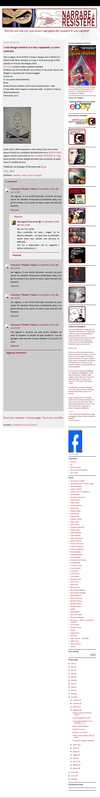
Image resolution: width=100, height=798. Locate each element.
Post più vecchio (52, 418)
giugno (75, 751)
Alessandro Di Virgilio (77, 481)
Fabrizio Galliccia (75, 541)
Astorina (73, 462)
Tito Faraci (73, 636)
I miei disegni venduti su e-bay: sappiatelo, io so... (82, 722)
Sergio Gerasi (74, 633)
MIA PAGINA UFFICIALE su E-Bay (46, 156)
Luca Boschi (74, 571)
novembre (76, 703)
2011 (72, 776)
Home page (33, 418)
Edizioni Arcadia (75, 467)
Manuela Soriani (75, 579)
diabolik (16, 175)
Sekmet (72, 630)
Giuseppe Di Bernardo (27, 222)
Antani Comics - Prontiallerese (80, 492)
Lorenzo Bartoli (75, 568)
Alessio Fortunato (76, 486)
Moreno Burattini (76, 615)
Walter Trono (74, 641)
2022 (72, 670)
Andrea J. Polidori (76, 489)
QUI (5, 67)
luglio (75, 748)
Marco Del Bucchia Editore (79, 470)
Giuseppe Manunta (76, 555)
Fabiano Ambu (75, 530)
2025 (72, 664)
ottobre (75, 707)
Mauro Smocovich (76, 598)
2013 (72, 697)
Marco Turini (74, 582)
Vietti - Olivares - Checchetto (79, 638)
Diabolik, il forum (76, 519)
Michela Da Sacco (76, 601)
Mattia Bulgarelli (75, 595)
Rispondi (15, 210)
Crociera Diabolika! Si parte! (81, 718)
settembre (76, 710)
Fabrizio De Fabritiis (76, 538)
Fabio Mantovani (75, 533)
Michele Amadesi (76, 604)
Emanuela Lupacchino (77, 527)
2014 (72, 694)
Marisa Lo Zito (75, 587)
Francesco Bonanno (76, 546)
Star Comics (74, 473)
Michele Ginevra (75, 606)
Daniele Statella (75, 511)
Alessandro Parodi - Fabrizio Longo (82, 484)
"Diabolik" (71, 332)
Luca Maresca (74, 574)
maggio (75, 755)
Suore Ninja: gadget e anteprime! (83, 741)
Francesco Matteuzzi (77, 549)
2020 (72, 674)
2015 (72, 690)
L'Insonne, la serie (76, 566)
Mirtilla (72, 609)
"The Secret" (80, 381)
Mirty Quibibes (75, 612)
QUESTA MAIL (54, 153)
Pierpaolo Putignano (77, 617)
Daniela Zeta (74, 508)
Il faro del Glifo (75, 557)
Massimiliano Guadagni (78, 593)
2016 (72, 687)
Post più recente (14, 418)
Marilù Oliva (74, 585)
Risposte (18, 217)
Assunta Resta (75, 495)
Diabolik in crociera (78, 729)
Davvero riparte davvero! (80, 726)
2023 (72, 667)
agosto (75, 745)
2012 (72, 772)
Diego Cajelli (74, 522)
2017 (72, 684)
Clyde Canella (74, 503)
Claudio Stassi (75, 500)
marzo (75, 761)
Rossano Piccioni (75, 627)
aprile (75, 758)
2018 (72, 680)
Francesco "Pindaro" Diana (24, 189)
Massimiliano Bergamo (78, 590)
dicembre (76, 700)
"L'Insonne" (90, 377)
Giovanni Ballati (75, 552)
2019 (72, 677)
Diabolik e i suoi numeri (80, 732)
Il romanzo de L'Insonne (78, 560)
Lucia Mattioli (74, 576)
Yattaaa (72, 646)
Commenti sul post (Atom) (25, 425)
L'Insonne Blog (75, 563)
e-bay (23, 175)
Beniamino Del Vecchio (78, 497)
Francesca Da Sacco (76, 544)
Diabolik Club (74, 516)
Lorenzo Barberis (74, 420)
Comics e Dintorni (76, 505)
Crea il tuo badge (73, 454)
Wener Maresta (75, 644)
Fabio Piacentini (75, 535)
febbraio (76, 765)
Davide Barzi (74, 514)
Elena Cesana (74, 525)
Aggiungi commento (16, 353)
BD (71, 465)
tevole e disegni (34, 175)
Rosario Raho (74, 625)
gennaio (76, 768)
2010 (72, 779)
